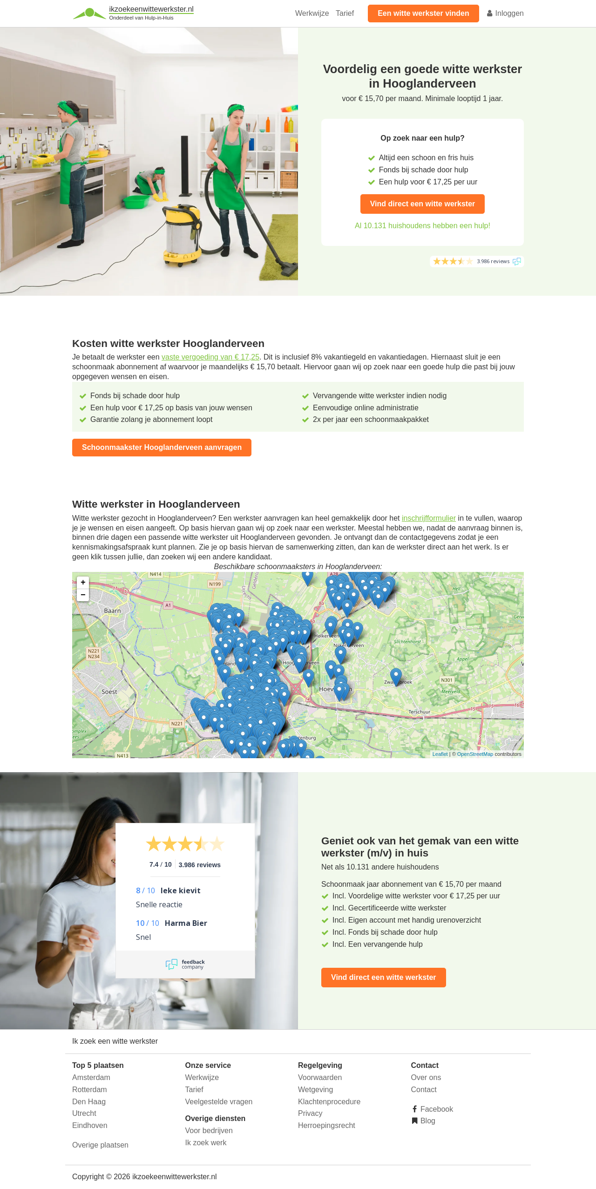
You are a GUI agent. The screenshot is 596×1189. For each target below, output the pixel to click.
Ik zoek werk (206, 1143)
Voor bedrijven (209, 1131)
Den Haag (89, 1102)
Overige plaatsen (100, 1145)
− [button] (83, 595)
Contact (424, 1090)
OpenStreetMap (475, 754)
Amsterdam (91, 1077)
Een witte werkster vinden (423, 13)
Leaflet (440, 754)
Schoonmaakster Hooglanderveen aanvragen (162, 447)
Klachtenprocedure (329, 1102)
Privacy (310, 1113)
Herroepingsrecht (326, 1125)
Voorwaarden (320, 1077)
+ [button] (83, 582)
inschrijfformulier (429, 518)
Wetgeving (315, 1090)
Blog (427, 1121)
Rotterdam (89, 1090)
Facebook (436, 1109)
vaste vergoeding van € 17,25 (210, 357)
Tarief (345, 13)
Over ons (426, 1077)
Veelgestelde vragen (219, 1102)
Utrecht (84, 1113)
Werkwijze (312, 13)
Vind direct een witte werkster (422, 204)
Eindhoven (90, 1125)
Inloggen (505, 13)
